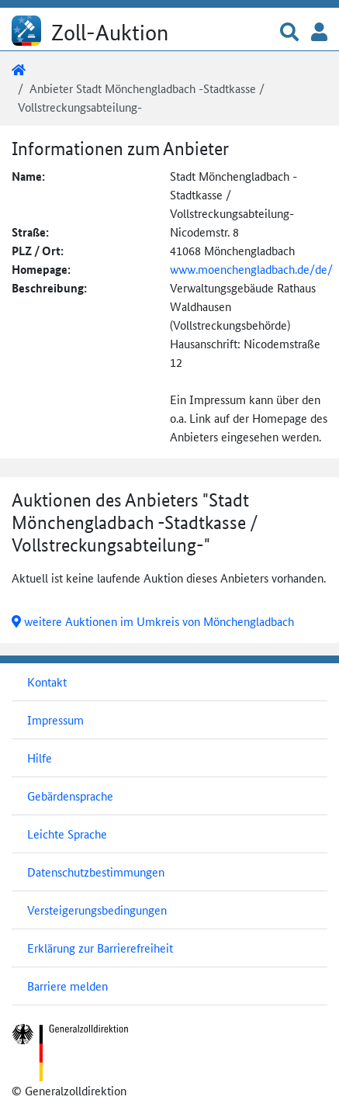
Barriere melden (67, 985)
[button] (289, 32)
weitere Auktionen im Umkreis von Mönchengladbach (153, 621)
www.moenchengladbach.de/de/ (251, 269)
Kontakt (47, 681)
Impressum (55, 719)
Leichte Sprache (67, 833)
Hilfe (39, 757)
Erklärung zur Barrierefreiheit (100, 947)
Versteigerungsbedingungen (97, 909)
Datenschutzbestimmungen (95, 871)
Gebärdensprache (70, 795)
